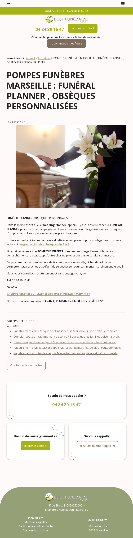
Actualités (44, 58)
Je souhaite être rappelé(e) (97, 446)
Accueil (30, 58)
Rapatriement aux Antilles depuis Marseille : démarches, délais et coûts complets (65, 353)
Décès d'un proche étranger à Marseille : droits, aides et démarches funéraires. (65, 342)
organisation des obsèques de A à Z (44, 244)
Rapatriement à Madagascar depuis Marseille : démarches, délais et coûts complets (67, 348)
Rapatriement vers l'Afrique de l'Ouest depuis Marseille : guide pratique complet (65, 331)
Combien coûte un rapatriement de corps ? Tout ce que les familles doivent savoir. (67, 336)
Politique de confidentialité (35, 526)
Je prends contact (83, 28)
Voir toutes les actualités (26, 365)
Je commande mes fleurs (66, 43)
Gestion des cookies (35, 530)
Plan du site (35, 518)
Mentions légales (35, 522)
